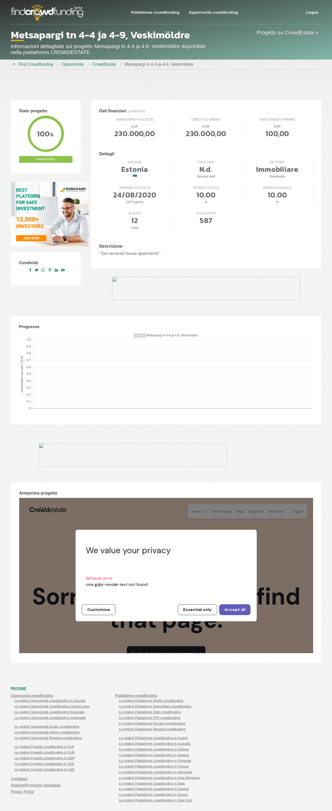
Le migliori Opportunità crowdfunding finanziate (49, 712)
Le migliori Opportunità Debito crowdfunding (47, 732)
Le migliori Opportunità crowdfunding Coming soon (52, 706)
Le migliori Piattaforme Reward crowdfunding (152, 729)
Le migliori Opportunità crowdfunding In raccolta (49, 701)
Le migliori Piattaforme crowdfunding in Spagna (154, 755)
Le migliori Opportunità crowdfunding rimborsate (50, 718)
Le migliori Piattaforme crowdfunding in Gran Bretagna (159, 778)
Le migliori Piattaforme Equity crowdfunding (151, 701)
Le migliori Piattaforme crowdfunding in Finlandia (155, 761)
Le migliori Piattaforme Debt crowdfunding (150, 712)
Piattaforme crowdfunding (155, 12)
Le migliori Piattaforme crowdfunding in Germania (155, 772)
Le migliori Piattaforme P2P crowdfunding (149, 718)
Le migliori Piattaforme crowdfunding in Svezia (153, 795)
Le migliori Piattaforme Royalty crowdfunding (152, 723)
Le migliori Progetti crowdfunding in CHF (44, 747)
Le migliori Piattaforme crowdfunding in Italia (152, 783)
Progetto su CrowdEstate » (288, 32)
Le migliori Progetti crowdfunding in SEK (44, 764)
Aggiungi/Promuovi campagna (36, 785)
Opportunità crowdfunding (213, 12)
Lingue (312, 12)
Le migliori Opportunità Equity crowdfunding (46, 726)
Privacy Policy (22, 792)
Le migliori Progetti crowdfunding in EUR (44, 752)
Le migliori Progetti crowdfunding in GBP (44, 758)
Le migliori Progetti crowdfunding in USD (44, 769)
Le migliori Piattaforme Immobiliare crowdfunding (155, 706)
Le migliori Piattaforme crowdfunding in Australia (154, 744)
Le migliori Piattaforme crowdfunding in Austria (153, 738)
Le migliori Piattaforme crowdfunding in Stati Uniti (155, 800)
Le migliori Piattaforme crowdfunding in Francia (154, 766)
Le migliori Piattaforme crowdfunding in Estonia (154, 749)
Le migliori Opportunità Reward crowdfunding (48, 738)
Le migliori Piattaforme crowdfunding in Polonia (154, 789)
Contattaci (19, 779)
